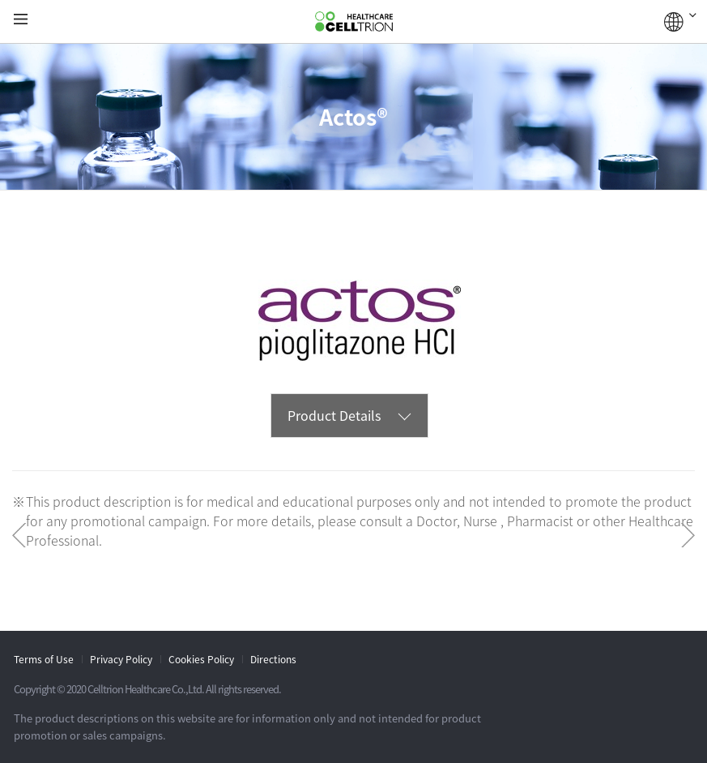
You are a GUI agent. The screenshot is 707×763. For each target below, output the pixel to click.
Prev (19, 535)
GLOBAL (680, 22)
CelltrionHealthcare (354, 21)
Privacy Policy (121, 659)
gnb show (21, 20)
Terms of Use (44, 659)
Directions (273, 659)
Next (688, 535)
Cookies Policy (201, 659)
